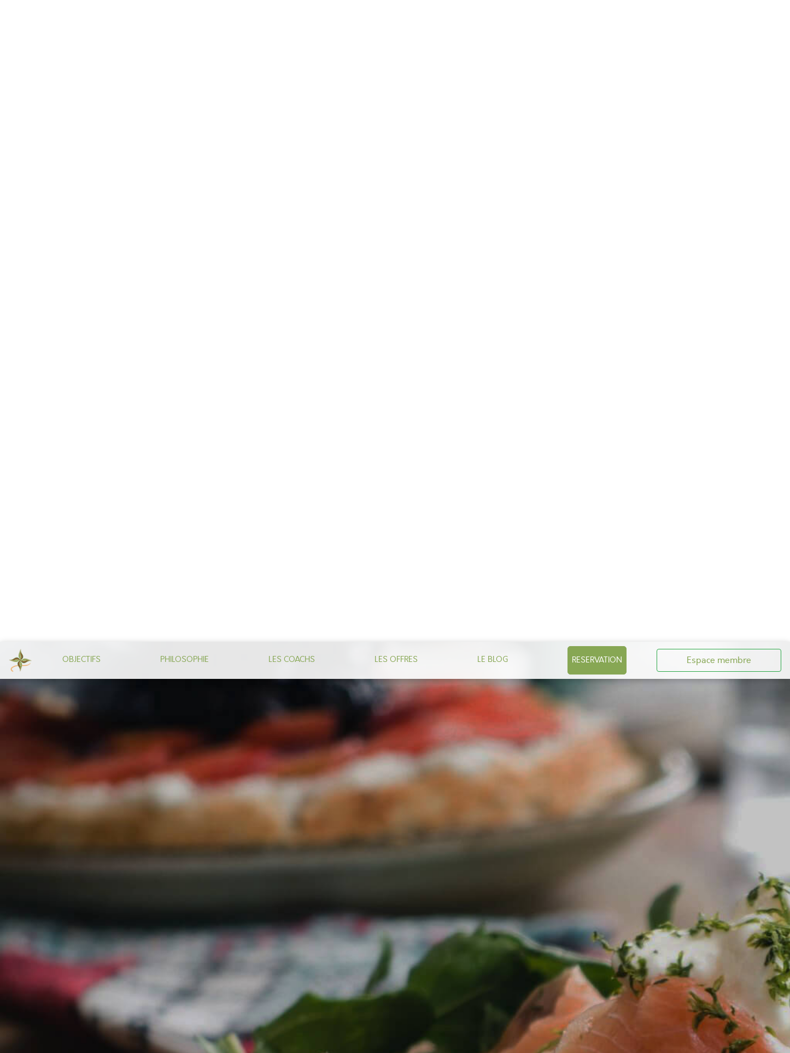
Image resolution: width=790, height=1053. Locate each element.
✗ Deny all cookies (523, 1038)
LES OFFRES (396, 17)
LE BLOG (492, 17)
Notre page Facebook (405, 680)
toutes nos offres (341, 810)
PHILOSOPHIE (184, 17)
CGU (369, 707)
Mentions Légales (441, 707)
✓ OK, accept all (443, 1038)
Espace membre (719, 19)
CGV (393, 707)
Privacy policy (646, 1038)
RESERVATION (597, 18)
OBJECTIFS (81, 17)
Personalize (594, 1038)
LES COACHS (291, 17)
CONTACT (335, 707)
